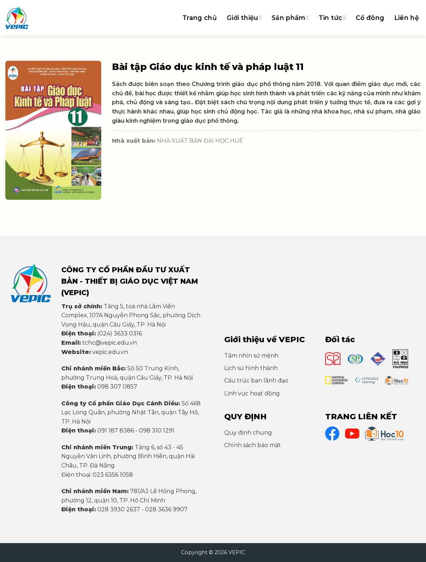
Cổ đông (370, 17)
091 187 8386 (115, 430)
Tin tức (332, 17)
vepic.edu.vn (110, 352)
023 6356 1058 (113, 474)
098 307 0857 (117, 386)
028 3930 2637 (118, 509)
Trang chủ (200, 17)
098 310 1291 (156, 430)
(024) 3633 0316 (119, 333)
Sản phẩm (290, 17)
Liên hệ (406, 17)
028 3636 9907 (166, 509)
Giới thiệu (244, 17)
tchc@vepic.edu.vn (109, 342)
